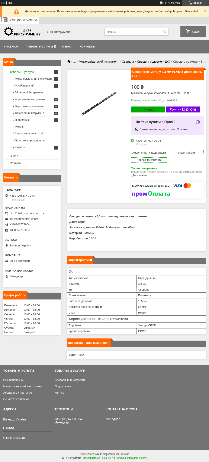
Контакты (87, 46)
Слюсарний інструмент (29, 113)
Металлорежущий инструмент (22, 386)
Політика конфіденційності (131, 457)
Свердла (128, 61)
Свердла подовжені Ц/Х (153, 61)
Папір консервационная (30, 140)
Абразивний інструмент (30, 99)
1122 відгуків (172, 2)
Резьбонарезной (13, 379)
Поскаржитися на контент (98, 457)
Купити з (183, 109)
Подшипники (63, 386)
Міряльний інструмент (29, 92)
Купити (148, 109)
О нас (66, 46)
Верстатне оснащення (29, 106)
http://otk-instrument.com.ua (27, 213)
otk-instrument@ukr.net (23, 218)
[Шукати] (164, 32)
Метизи (19, 126)
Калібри (20, 147)
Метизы (59, 392)
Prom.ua (124, 454)
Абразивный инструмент (19, 392)
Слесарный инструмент (70, 379)
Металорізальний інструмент (99, 61)
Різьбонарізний (24, 85)
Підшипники (22, 119)
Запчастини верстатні (29, 133)
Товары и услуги (39, 46)
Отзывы (15, 163)
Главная (11, 46)
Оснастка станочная (16, 399)
